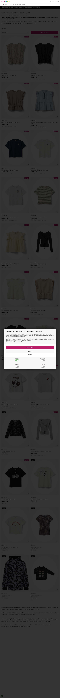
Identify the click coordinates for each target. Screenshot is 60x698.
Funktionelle (17, 366)
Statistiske (43, 366)
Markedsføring (43, 359)
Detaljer (30, 354)
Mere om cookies (19, 341)
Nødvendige (17, 359)
